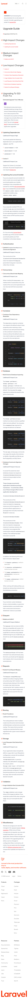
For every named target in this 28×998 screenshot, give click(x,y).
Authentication (8, 245)
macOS (6, 223)
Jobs (2, 975)
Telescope (17, 923)
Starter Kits (4, 949)
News (2, 960)
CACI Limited (17, 978)
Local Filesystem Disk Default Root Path (13, 82)
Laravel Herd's (17, 233)
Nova (2, 902)
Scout (15, 902)
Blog (2, 957)
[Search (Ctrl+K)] (22, 3)
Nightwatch (4, 894)
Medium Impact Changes (10, 55)
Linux (24, 223)
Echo (15, 934)
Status (19, 877)
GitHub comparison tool (14, 848)
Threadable (17, 971)
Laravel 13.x (13, 23)
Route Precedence (8, 715)
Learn (2, 971)
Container (6, 312)
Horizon (16, 894)
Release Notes (5, 953)
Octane (16, 898)
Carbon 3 (6, 70)
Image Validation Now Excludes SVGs (13, 79)
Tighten (16, 949)
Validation (6, 783)
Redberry (16, 960)
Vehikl (16, 953)
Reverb (16, 930)
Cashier (16, 887)
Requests (6, 667)
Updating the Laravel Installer (11, 48)
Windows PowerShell (16, 223)
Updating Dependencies (10, 45)
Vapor (3, 898)
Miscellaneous (8, 824)
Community (4, 964)
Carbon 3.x (13, 171)
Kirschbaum (17, 964)
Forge (2, 891)
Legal (13, 877)
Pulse (15, 927)
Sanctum (16, 916)
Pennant (16, 905)
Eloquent (6, 617)
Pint (15, 909)
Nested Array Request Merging (11, 88)
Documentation (5, 946)
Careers (3, 978)
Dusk (15, 891)
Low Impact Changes (13, 66)
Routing (6, 711)
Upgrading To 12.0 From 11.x (10, 35)
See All (16, 982)
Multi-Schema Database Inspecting (12, 85)
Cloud (2, 887)
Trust (2, 982)
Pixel (15, 957)
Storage (6, 740)
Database (6, 372)
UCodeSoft (17, 975)
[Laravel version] (17, 3)
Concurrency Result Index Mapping (12, 73)
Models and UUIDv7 (9, 60)
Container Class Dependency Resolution (13, 76)
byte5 (15, 967)
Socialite (16, 920)
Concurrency (7, 271)
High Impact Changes (13, 41)
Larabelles (4, 967)
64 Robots (17, 946)
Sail (15, 912)
